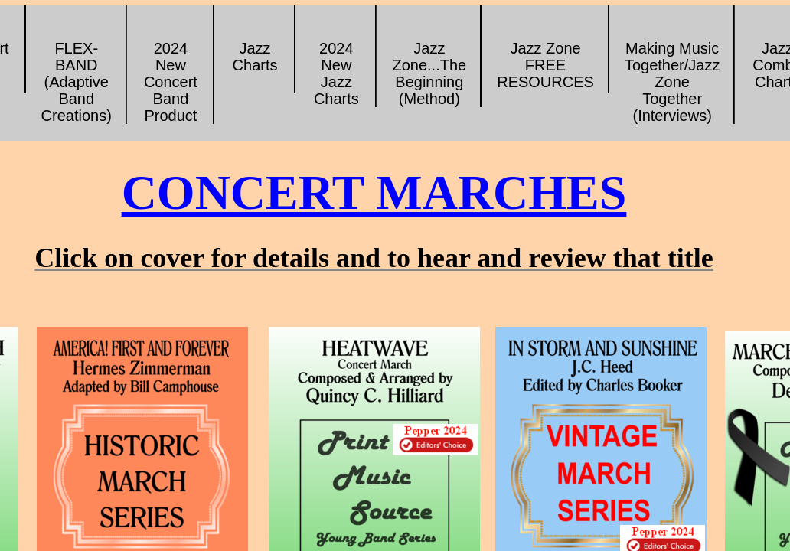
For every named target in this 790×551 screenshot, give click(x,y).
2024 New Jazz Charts (336, 73)
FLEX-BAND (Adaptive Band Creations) (76, 82)
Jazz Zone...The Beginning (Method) (429, 73)
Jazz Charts (255, 56)
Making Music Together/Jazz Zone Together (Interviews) (672, 82)
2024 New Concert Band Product (171, 82)
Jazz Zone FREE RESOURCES (545, 65)
